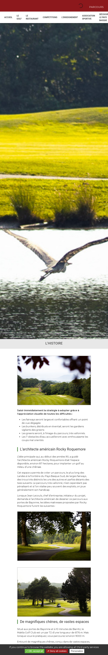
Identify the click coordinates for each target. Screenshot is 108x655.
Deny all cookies (57, 651)
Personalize (77, 651)
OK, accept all (34, 651)
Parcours (96, 6)
